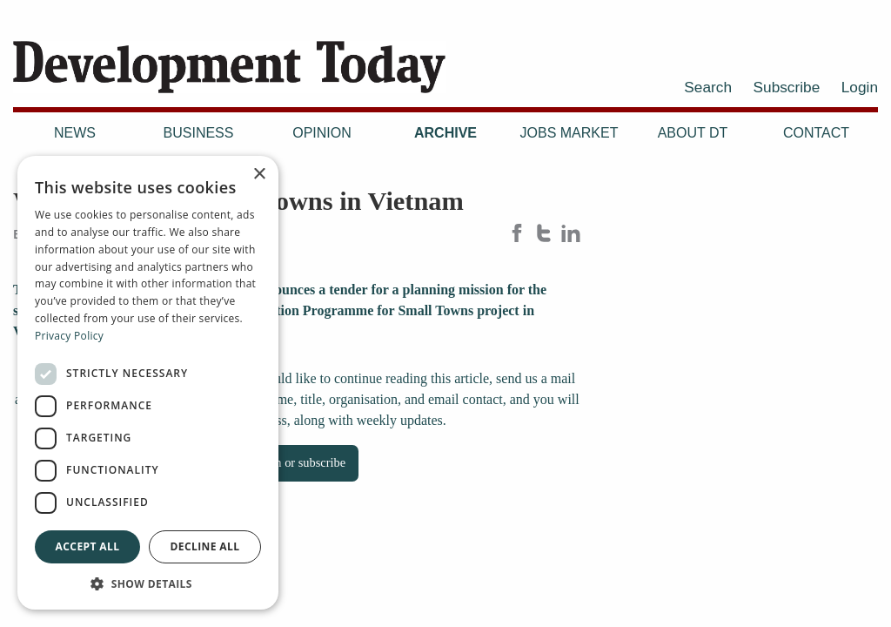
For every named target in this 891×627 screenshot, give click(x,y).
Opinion (322, 132)
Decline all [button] (205, 546)
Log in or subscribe (297, 462)
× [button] (258, 174)
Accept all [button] (88, 546)
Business (199, 132)
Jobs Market (569, 132)
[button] (148, 583)
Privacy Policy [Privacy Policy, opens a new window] (69, 335)
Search (708, 87)
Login (859, 87)
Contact (816, 132)
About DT (693, 132)
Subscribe (787, 87)
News (75, 132)
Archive (445, 132)
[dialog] (147, 383)
